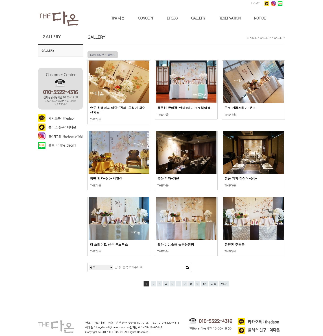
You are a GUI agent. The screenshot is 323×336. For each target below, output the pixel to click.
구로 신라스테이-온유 (240, 108)
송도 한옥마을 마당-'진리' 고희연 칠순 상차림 (117, 110)
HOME (255, 3)
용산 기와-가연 (168, 178)
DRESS (172, 18)
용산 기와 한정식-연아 (241, 178)
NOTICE (260, 18)
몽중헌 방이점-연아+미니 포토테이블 (183, 108)
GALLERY (198, 18)
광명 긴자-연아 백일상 (106, 178)
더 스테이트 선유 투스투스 (109, 244)
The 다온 (117, 18)
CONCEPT (145, 18)
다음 (213, 284)
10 (204, 284)
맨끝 (224, 284)
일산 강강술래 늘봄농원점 (175, 244)
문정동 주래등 (234, 244)
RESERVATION (230, 18)
